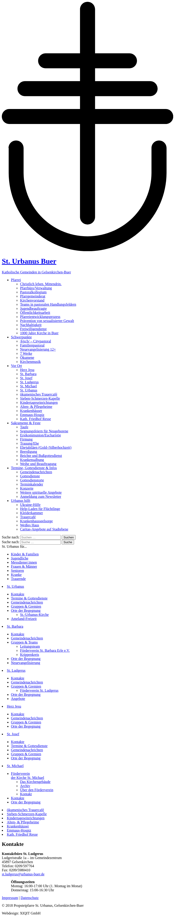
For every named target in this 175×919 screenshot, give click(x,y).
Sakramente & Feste (26, 423)
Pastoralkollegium (33, 292)
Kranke (16, 575)
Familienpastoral (32, 345)
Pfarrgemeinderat (32, 296)
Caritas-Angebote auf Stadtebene (44, 529)
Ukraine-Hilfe (30, 505)
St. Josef (26, 378)
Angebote (18, 699)
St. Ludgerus (29, 382)
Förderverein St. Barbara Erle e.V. (45, 650)
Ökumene (27, 357)
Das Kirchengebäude (35, 782)
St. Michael (28, 386)
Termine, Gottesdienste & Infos (34, 468)
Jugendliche (19, 558)
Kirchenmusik (30, 362)
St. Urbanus (28, 390)
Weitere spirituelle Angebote (41, 492)
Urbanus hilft (20, 501)
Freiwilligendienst (33, 329)
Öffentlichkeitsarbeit (35, 313)
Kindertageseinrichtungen (39, 402)
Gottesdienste (30, 476)
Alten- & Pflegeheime (36, 407)
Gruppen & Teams (24, 642)
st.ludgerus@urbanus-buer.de (23, 874)
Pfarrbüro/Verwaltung (36, 288)
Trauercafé (28, 517)
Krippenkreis (29, 654)
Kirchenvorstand (32, 300)
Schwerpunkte (21, 337)
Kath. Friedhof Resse (35, 419)
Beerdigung (28, 451)
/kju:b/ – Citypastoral (35, 341)
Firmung (26, 439)
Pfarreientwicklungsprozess (40, 317)
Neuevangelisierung (25, 663)
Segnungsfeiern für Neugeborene (44, 431)
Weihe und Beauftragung (38, 464)
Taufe (24, 427)
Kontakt (26, 794)
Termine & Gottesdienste (29, 598)
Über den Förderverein (36, 790)
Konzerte (26, 488)
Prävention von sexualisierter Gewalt (47, 321)
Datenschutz (30, 898)
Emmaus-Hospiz (32, 415)
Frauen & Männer (24, 566)
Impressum (10, 898)
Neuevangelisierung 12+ (38, 349)
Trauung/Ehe (29, 443)
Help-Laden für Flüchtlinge (40, 509)
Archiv (25, 786)
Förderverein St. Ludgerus (39, 690)
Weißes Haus (29, 525)
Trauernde (18, 579)
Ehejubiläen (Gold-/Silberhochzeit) (45, 447)
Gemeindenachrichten (36, 472)
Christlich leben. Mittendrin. (41, 284)
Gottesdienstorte (32, 480)
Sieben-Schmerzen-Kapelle (40, 398)
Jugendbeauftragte (33, 308)
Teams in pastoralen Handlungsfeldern (48, 304)
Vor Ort (16, 366)
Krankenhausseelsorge (36, 521)
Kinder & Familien (25, 554)
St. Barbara (28, 374)
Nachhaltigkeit (30, 325)
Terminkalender (31, 484)
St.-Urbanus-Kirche (34, 615)
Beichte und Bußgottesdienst (41, 456)
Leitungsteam (30, 646)
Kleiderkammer (31, 513)
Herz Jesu (27, 370)
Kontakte (17, 594)
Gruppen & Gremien (26, 606)
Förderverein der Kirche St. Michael (27, 776)
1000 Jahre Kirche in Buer (39, 333)
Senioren (17, 570)
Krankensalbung (32, 460)
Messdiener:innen (24, 562)
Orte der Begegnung (26, 610)
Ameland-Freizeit (24, 619)
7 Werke (26, 353)
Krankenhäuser (31, 411)
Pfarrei (16, 280)
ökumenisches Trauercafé (38, 394)
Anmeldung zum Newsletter (40, 496)
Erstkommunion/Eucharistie (40, 435)
